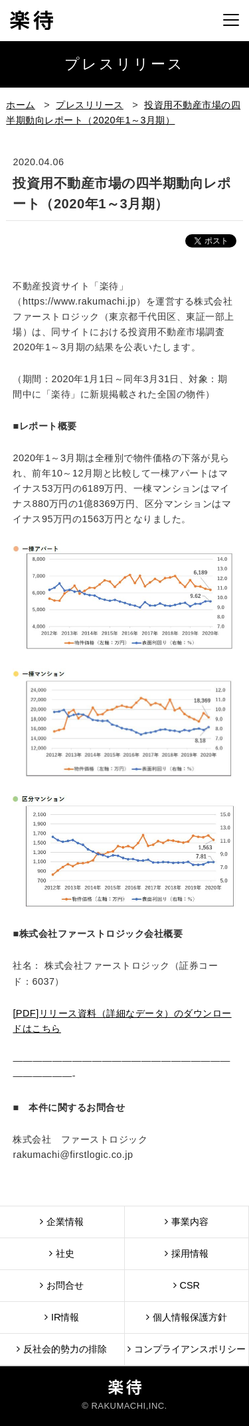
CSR (186, 1285)
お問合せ (62, 1285)
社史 (61, 1253)
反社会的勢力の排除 (62, 1348)
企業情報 (62, 1221)
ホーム (20, 105)
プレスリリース (90, 105)
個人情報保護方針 (186, 1316)
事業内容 (186, 1221)
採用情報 (186, 1253)
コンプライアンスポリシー (186, 1348)
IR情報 (61, 1316)
